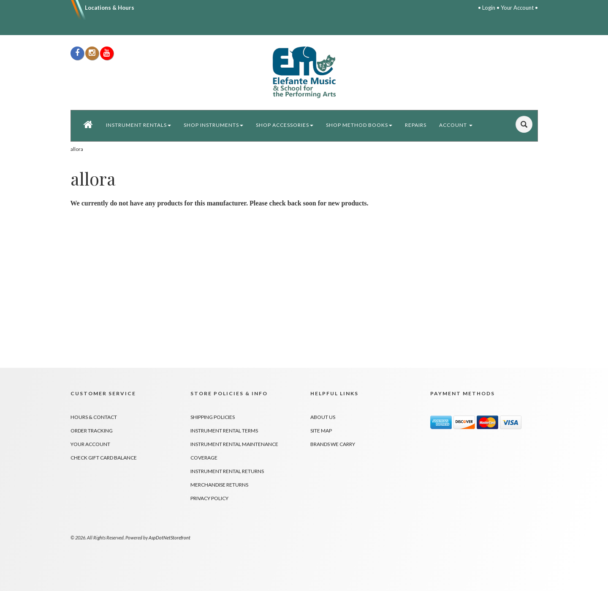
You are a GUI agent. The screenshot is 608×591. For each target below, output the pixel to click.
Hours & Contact (94, 417)
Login (488, 7)
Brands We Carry (332, 444)
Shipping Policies (212, 417)
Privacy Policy (209, 498)
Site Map (321, 430)
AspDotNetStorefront (169, 537)
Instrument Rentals (138, 125)
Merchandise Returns (219, 485)
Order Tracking (92, 430)
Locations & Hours (109, 7)
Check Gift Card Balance (104, 457)
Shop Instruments (213, 125)
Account (455, 125)
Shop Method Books (359, 125)
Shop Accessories (284, 125)
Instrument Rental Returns (227, 471)
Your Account (517, 7)
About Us (322, 417)
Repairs (415, 125)
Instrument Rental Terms (224, 430)
